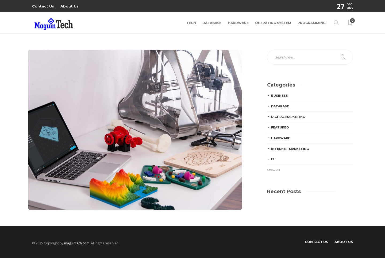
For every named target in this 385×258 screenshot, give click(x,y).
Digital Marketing (288, 117)
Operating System (273, 23)
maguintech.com (76, 243)
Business (279, 95)
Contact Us (43, 6)
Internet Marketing (290, 149)
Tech (191, 23)
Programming (312, 23)
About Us (69, 6)
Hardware (238, 23)
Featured (280, 127)
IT (273, 159)
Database (211, 23)
